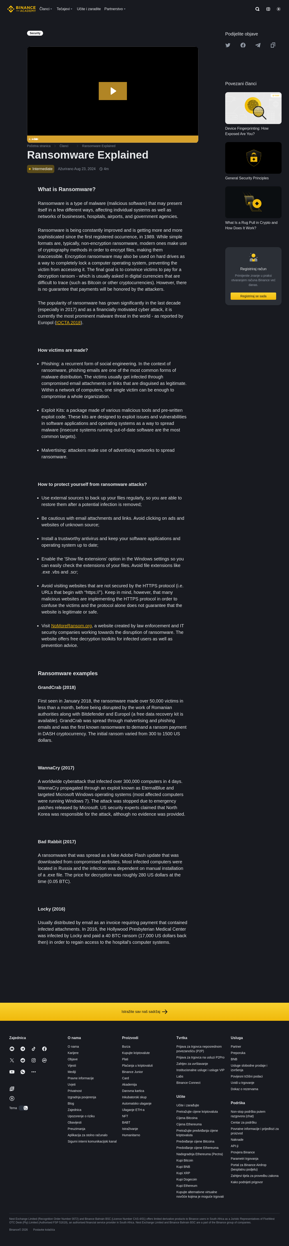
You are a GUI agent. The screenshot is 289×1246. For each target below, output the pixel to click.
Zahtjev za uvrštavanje (192, 1064)
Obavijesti (74, 1122)
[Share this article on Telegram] (258, 45)
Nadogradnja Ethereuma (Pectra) (200, 1154)
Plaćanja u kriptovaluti (137, 1065)
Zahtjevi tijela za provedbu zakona (255, 1176)
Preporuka (238, 1053)
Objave (73, 1059)
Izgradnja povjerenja (82, 1097)
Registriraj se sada (253, 296)
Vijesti (72, 1065)
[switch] (23, 1107)
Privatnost (75, 1091)
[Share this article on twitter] (228, 45)
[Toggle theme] (279, 9)
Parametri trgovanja (244, 1158)
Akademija (129, 1084)
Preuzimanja (76, 1129)
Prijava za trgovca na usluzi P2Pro (201, 1057)
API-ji (234, 1146)
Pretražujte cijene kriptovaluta (197, 1111)
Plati (125, 1059)
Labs (180, 1076)
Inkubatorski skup (134, 1097)
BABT (126, 1122)
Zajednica (74, 1110)
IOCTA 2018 (68, 322)
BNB (234, 1059)
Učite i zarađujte (188, 1105)
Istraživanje (130, 1129)
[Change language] (268, 9)
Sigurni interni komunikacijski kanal (92, 1141)
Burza (126, 1046)
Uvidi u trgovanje (242, 1082)
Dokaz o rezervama (244, 1089)
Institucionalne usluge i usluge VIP (201, 1070)
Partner (236, 1046)
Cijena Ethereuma (189, 1124)
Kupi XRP (183, 1173)
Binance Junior (132, 1072)
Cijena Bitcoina (187, 1118)
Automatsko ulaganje (136, 1103)
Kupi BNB (183, 1167)
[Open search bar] (256, 9)
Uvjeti (72, 1084)
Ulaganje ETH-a (133, 1110)
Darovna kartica (133, 1091)
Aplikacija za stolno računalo (88, 1135)
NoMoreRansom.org (71, 625)
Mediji (72, 1072)
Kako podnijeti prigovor (247, 1182)
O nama (73, 1046)
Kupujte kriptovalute (136, 1053)
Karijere (73, 1053)
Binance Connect (189, 1082)
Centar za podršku (244, 1122)
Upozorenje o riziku (81, 1116)
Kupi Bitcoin (185, 1160)
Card (125, 1078)
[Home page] (21, 9)
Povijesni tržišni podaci (247, 1076)
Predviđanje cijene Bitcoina (195, 1141)
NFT (125, 1116)
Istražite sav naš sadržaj (144, 1011)
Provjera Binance (243, 1152)
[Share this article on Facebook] (243, 45)
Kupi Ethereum (187, 1185)
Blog (71, 1103)
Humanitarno (131, 1135)
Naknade (237, 1139)
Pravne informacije (81, 1078)
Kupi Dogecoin (187, 1179)
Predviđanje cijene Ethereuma (198, 1148)
